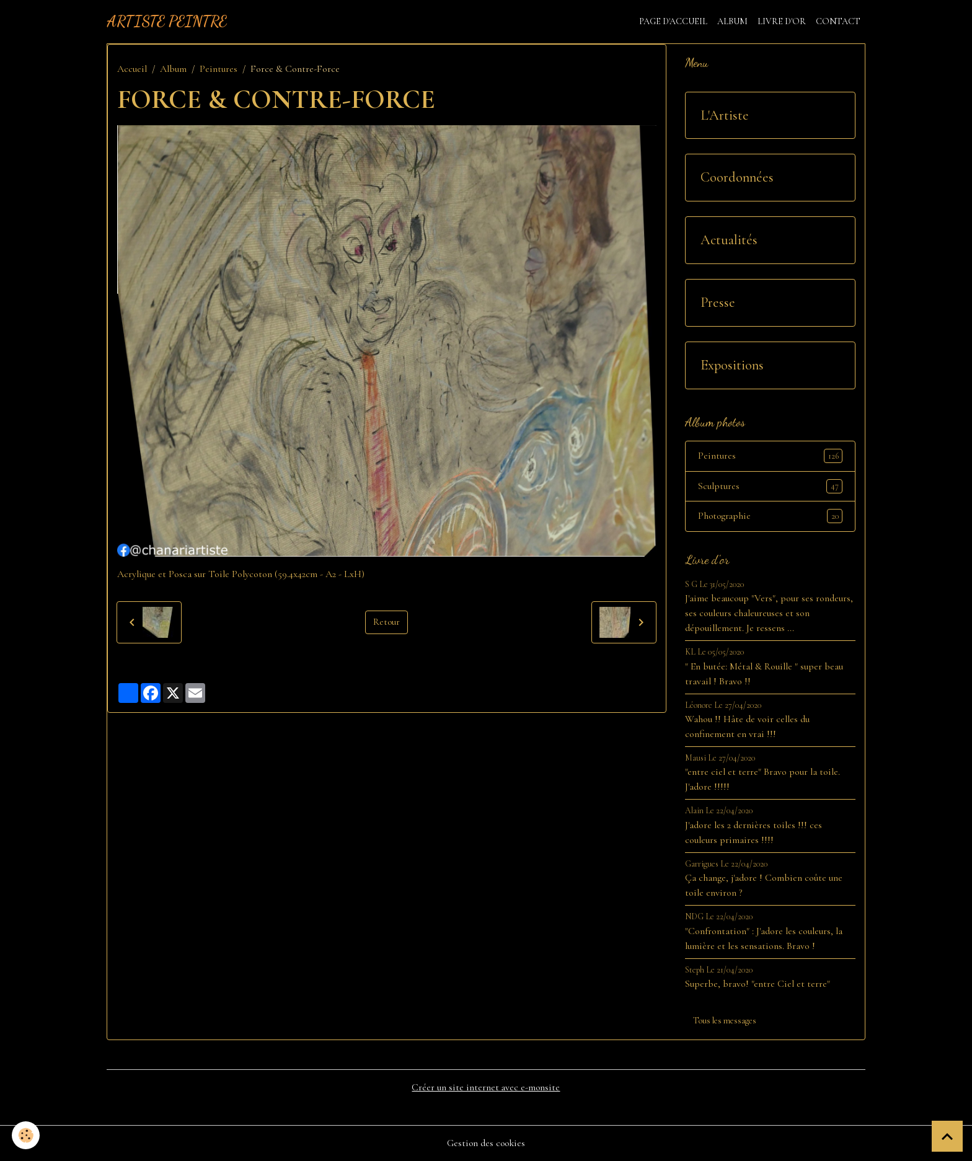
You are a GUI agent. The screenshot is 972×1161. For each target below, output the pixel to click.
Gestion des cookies (486, 1143)
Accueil (132, 69)
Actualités (729, 240)
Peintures (218, 69)
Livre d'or (782, 21)
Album (732, 21)
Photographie (770, 517)
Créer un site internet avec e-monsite (485, 1088)
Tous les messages (724, 1021)
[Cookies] (26, 1135)
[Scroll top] (947, 1136)
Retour (386, 622)
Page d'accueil (673, 21)
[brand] (167, 22)
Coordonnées (737, 177)
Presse (717, 302)
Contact (838, 21)
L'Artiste (724, 115)
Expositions (732, 365)
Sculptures (770, 486)
